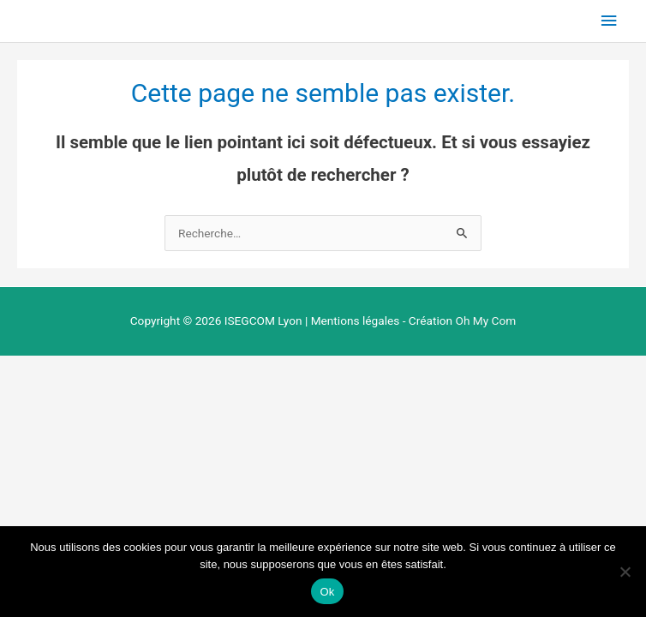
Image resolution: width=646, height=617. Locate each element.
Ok (327, 591)
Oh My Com (485, 320)
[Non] (624, 571)
